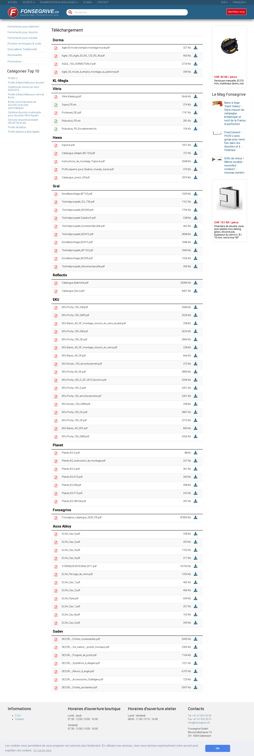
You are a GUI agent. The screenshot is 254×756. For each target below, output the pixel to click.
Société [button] (29, 2)
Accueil (12, 2)
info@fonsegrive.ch (199, 722)
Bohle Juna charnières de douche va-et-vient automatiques (22, 105)
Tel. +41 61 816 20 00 (199, 715)
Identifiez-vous (236, 11)
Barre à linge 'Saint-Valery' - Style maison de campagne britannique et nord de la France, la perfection (235, 113)
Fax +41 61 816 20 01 (200, 719)
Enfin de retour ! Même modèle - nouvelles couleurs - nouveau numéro (234, 165)
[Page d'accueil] (30, 11)
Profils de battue (17, 127)
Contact (103, 2)
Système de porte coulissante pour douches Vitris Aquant (24, 114)
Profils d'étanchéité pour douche (26, 82)
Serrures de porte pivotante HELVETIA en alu (23, 121)
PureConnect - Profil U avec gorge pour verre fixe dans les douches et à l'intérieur (234, 141)
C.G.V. (18, 715)
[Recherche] (69, 12)
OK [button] (218, 748)
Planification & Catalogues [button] (59, 2)
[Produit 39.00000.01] (229, 210)
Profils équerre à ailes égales (23, 131)
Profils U (12, 78)
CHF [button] (224, 2)
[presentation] (217, 103)
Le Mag (87, 2)
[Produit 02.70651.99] (229, 56)
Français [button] (239, 2)
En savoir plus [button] (42, 750)
